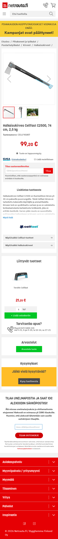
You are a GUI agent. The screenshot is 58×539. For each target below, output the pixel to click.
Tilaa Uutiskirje (29, 435)
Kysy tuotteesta (29, 381)
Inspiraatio (9, 515)
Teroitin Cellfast (21, 287)
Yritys (6, 497)
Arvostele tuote (29, 349)
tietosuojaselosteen (24, 449)
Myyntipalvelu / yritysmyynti (21, 471)
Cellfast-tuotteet (19, 237)
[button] (9, 79)
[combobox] (33, 14)
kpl (24, 309)
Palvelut (7, 506)
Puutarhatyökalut (11, 45)
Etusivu (6, 41)
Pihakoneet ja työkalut (25, 41)
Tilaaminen (9, 489)
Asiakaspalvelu (12, 462)
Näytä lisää (8, 217)
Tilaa (48, 170)
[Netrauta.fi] (15, 5)
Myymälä (8, 480)
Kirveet (27, 45)
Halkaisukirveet (42, 45)
